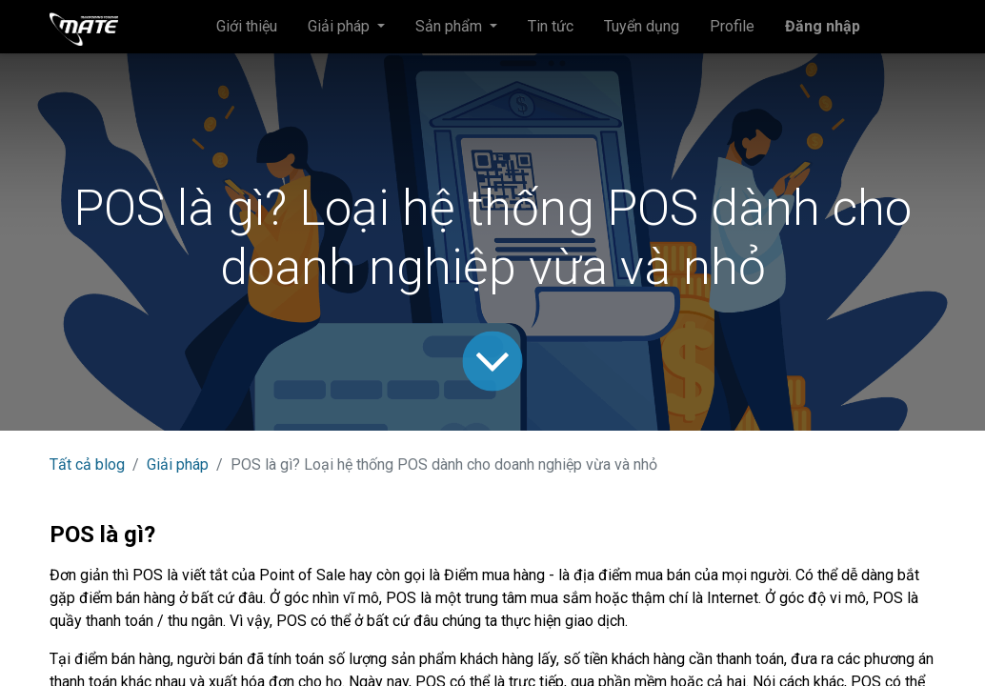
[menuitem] (246, 27)
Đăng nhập (822, 26)
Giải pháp (178, 464)
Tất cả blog (87, 464)
